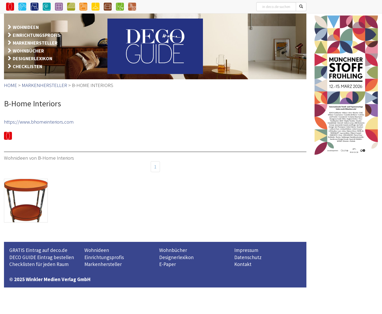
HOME (10, 85)
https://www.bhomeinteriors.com (39, 122)
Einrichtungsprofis (104, 257)
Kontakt (242, 264)
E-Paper (167, 264)
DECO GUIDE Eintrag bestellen (41, 257)
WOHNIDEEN (26, 27)
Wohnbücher (173, 250)
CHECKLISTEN (27, 66)
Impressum (246, 250)
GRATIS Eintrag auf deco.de (38, 250)
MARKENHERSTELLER (35, 43)
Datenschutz (248, 257)
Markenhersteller (103, 264)
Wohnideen (96, 250)
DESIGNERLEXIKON (32, 58)
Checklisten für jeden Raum (39, 264)
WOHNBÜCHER (28, 51)
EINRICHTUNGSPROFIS (36, 35)
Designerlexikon (176, 257)
